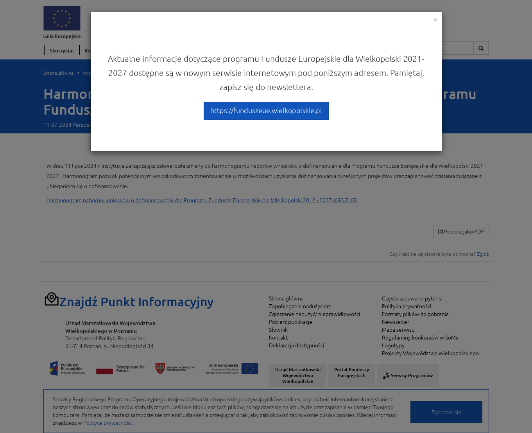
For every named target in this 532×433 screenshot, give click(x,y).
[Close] (435, 19)
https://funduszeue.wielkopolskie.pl (266, 110)
